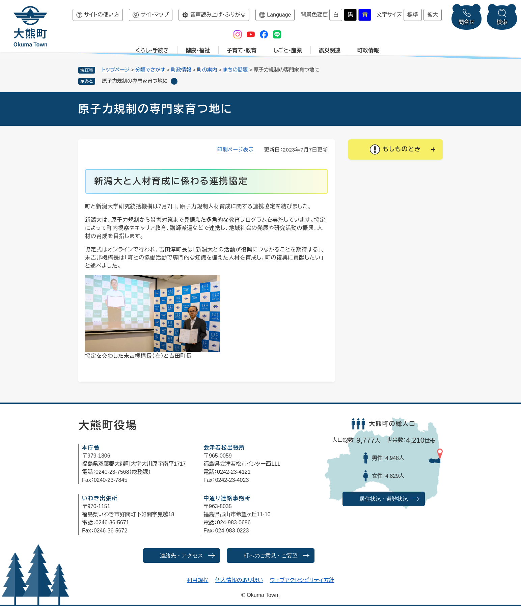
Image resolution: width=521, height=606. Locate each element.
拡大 (432, 15)
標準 (412, 15)
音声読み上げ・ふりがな (218, 15)
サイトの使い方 (101, 15)
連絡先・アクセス (181, 555)
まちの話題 (235, 70)
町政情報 (368, 50)
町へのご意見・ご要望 (271, 555)
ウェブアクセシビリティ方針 (302, 580)
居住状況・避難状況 (383, 499)
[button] (395, 149)
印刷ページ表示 (235, 150)
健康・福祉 (198, 50)
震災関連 (329, 50)
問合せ (467, 22)
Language (279, 15)
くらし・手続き (152, 50)
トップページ (116, 70)
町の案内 (207, 70)
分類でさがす (150, 70)
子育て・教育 (241, 50)
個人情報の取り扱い (239, 580)
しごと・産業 (287, 50)
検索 (502, 22)
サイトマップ (154, 15)
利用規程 (198, 580)
